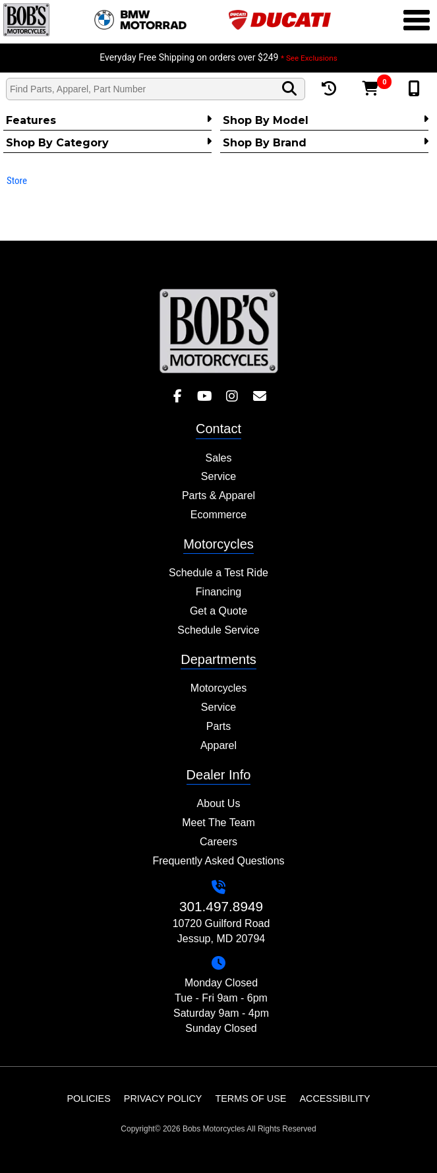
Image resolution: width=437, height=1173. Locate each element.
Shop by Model (325, 120)
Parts (218, 726)
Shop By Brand (325, 142)
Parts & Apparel (218, 495)
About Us (219, 803)
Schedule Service (218, 630)
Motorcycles (218, 688)
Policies (88, 1098)
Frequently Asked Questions (218, 860)
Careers (218, 841)
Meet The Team (218, 822)
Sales (218, 458)
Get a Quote (218, 611)
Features (109, 120)
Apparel (218, 745)
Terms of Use (250, 1098)
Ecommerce (218, 514)
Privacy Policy (163, 1098)
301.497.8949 (221, 906)
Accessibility (334, 1098)
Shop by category (109, 142)
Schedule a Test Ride (218, 572)
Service (218, 476)
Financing (218, 591)
